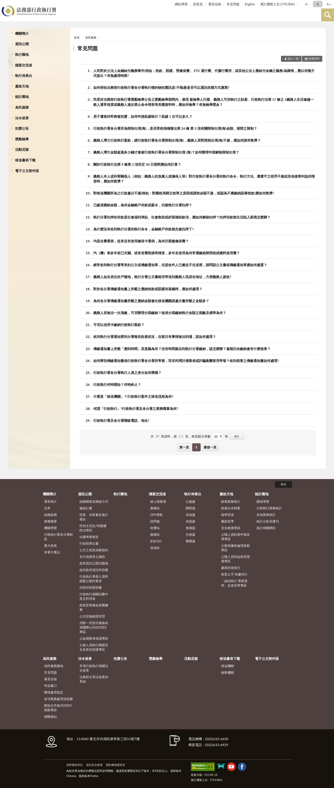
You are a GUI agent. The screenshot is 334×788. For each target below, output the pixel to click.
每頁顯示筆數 (201, 436)
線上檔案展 (158, 501)
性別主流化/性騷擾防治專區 (93, 528)
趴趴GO (155, 541)
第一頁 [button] (184, 447)
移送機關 (227, 666)
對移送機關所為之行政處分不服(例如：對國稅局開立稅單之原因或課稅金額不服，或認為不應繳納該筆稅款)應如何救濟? (183, 193)
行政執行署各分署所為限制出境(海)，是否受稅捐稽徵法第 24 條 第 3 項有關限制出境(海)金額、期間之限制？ (175, 128)
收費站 (155, 528)
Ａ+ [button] (328, 4)
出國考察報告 (89, 537)
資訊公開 (22, 44)
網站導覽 (181, 4)
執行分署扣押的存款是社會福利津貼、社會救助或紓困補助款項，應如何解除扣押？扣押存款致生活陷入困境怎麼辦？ (182, 217)
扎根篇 (190, 534)
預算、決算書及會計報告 (93, 517)
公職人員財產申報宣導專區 (235, 537)
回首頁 (198, 4)
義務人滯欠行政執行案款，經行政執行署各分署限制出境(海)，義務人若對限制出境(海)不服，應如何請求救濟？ (177, 140)
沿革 (47, 508)
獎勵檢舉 (22, 139)
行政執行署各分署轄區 (58, 537)
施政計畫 (85, 508)
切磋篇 (190, 521)
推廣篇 (190, 528)
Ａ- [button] (307, 4)
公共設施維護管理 (92, 616)
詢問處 (155, 521)
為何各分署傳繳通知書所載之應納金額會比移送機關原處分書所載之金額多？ (151, 300)
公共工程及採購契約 (93, 550)
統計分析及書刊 (267, 521)
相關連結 (50, 716)
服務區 (155, 534)
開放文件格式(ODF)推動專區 (58, 707)
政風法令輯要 (230, 508)
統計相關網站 (266, 528)
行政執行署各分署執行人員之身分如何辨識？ (127, 372)
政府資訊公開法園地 (93, 563)
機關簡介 (22, 33)
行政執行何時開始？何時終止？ (117, 384)
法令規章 (22, 118)
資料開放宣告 (74, 764)
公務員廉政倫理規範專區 (235, 548)
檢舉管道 (227, 515)
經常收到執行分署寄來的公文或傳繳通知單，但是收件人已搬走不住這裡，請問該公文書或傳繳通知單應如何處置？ (180, 264)
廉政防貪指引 (230, 568)
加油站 (155, 548)
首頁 (76, 37)
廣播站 (155, 508)
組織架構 (50, 515)
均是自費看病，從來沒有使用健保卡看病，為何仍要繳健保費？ (141, 240)
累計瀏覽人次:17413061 (277, 4)
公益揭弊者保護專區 (93, 638)
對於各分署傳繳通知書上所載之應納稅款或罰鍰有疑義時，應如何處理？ (147, 288)
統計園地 (22, 97)
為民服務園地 (53, 666)
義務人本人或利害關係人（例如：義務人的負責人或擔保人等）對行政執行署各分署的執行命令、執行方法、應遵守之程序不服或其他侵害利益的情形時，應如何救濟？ (204, 178)
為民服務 (22, 107)
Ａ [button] (317, 4)
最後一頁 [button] (210, 447)
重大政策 (50, 545)
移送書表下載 (25, 160)
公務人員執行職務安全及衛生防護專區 (93, 647)
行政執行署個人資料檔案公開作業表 (93, 578)
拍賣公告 (22, 128)
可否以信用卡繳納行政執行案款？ (118, 324)
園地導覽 (262, 501)
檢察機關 (227, 672)
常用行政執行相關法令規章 (93, 668)
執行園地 (22, 54)
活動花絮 (22, 149)
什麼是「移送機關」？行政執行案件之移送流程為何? (133, 396)
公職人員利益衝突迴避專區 (235, 559)
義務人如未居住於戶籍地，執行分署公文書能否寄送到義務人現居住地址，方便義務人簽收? (162, 276)
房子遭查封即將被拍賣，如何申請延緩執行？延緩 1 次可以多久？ (142, 116)
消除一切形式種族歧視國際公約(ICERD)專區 (93, 627)
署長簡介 (50, 501)
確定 (236, 436)
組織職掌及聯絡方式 (93, 501)
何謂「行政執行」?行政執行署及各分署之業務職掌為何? (135, 408)
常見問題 (233, 4)
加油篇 (190, 515)
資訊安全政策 (94, 764)
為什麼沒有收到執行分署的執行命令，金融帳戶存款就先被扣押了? (143, 229)
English (250, 4)
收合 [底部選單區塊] (283, 484)
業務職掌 (50, 521)
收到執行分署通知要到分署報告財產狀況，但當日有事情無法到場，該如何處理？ (154, 336)
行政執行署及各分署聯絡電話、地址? (121, 420)
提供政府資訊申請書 (93, 570)
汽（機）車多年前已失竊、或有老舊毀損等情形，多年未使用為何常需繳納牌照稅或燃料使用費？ (166, 252)
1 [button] (196, 447)
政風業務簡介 (230, 501)
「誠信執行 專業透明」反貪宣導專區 (234, 583)
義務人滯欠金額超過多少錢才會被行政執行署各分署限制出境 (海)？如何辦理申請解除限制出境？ (166, 152)
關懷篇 (190, 508)
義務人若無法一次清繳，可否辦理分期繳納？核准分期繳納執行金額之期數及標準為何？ (159, 312)
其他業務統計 (266, 515)
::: (4, 4)
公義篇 (190, 501)
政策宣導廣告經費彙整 (93, 607)
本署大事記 (52, 552)
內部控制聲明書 (90, 587)
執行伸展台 (23, 75)
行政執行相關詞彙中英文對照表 (93, 596)
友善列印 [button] (314, 58)
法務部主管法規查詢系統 (93, 679)
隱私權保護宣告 (115, 764)
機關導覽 (50, 528)
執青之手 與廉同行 (234, 574)
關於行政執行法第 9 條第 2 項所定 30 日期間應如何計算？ (137, 164)
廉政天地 (22, 86)
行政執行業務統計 (269, 508)
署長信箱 (214, 4)
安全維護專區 (230, 528)
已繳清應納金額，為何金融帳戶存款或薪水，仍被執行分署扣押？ (142, 204)
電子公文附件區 (27, 171)
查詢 (327, 15)
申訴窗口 (50, 686)
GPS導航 (156, 515)
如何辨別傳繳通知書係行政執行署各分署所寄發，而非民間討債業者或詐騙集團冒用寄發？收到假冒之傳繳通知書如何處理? (186, 360)
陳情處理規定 (53, 692)
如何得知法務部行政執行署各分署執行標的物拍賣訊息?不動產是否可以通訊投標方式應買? (161, 87)
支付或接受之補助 (92, 556)
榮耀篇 (190, 541)
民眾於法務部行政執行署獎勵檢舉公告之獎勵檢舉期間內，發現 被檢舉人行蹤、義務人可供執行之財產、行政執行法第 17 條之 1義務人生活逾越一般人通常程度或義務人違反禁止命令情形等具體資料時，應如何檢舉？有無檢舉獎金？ (203, 101)
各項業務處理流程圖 (58, 699)
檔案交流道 (23, 65)
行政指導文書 (89, 543)
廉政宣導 (227, 521)
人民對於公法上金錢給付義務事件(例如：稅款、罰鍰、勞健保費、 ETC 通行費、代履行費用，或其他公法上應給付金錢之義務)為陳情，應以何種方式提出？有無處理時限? (203, 73)
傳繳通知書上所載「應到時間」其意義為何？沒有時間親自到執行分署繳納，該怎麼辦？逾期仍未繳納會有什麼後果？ (182, 348)
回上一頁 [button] (293, 58)
